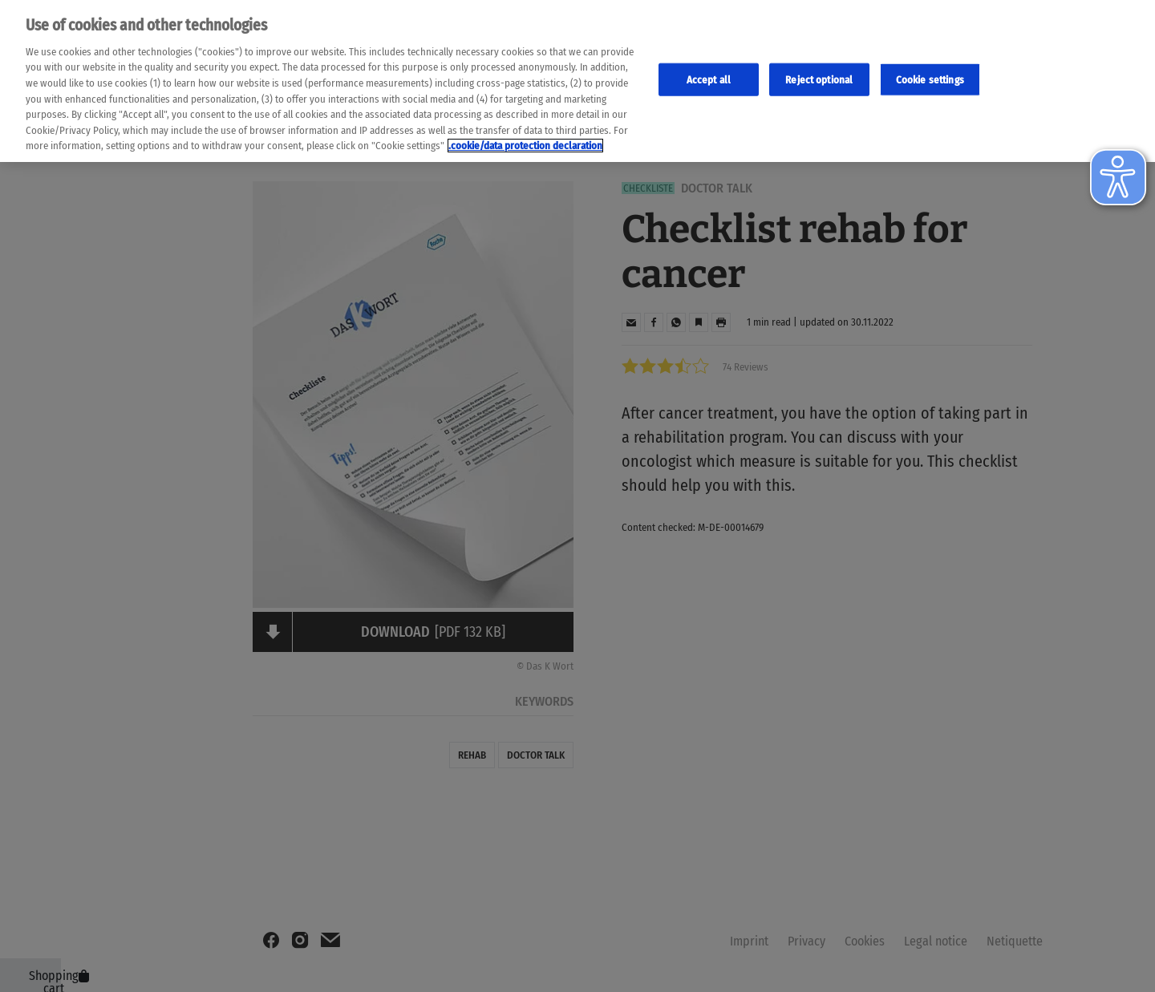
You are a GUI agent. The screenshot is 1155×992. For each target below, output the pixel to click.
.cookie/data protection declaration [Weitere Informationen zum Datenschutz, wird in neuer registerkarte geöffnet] (525, 142)
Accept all (709, 76)
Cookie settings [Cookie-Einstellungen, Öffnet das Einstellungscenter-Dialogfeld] (930, 76)
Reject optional (819, 76)
